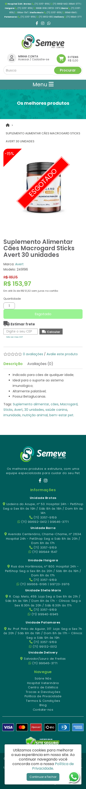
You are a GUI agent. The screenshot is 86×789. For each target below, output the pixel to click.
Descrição (13, 363)
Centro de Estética (43, 687)
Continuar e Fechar (43, 777)
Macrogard (69, 404)
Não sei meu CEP (14, 337)
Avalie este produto (62, 354)
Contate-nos (43, 709)
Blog (43, 705)
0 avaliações (33, 354)
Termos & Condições (43, 701)
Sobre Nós (43, 678)
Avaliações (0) (40, 363)
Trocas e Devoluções (43, 692)
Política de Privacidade (43, 696)
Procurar (68, 70)
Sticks (8, 409)
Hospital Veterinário (43, 683)
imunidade (12, 415)
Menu (43, 84)
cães (54, 404)
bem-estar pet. (61, 415)
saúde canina (56, 409)
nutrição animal (35, 415)
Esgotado (43, 314)
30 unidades (34, 409)
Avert (19, 264)
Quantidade (12, 299)
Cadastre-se (40, 59)
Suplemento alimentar (31, 404)
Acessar (23, 59)
